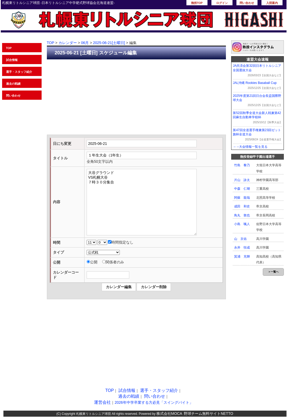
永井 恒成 (242, 247)
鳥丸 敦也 (242, 215)
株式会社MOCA (169, 413)
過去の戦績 (13, 83)
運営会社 (102, 402)
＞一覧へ (273, 271)
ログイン (222, 2)
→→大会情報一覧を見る (250, 147)
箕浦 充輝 (242, 256)
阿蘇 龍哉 (242, 198)
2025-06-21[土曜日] (109, 43)
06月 (85, 43)
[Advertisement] (136, 98)
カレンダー (67, 43)
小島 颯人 (242, 224)
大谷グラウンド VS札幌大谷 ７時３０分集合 (142, 202)
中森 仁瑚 (242, 189)
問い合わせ (247, 2)
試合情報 (12, 59)
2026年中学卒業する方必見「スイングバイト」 (154, 402)
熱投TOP (197, 2)
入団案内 (272, 2)
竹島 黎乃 (242, 165)
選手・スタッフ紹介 (19, 71)
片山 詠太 (242, 180)
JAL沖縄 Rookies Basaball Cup (254, 83)
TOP (9, 48)
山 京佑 (240, 239)
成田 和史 (242, 206)
